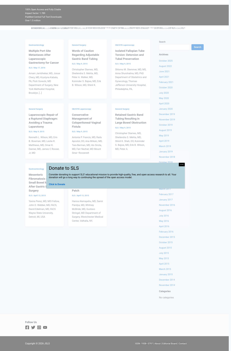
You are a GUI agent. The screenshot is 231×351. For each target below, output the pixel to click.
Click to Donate (57, 184)
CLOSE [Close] (182, 164)
